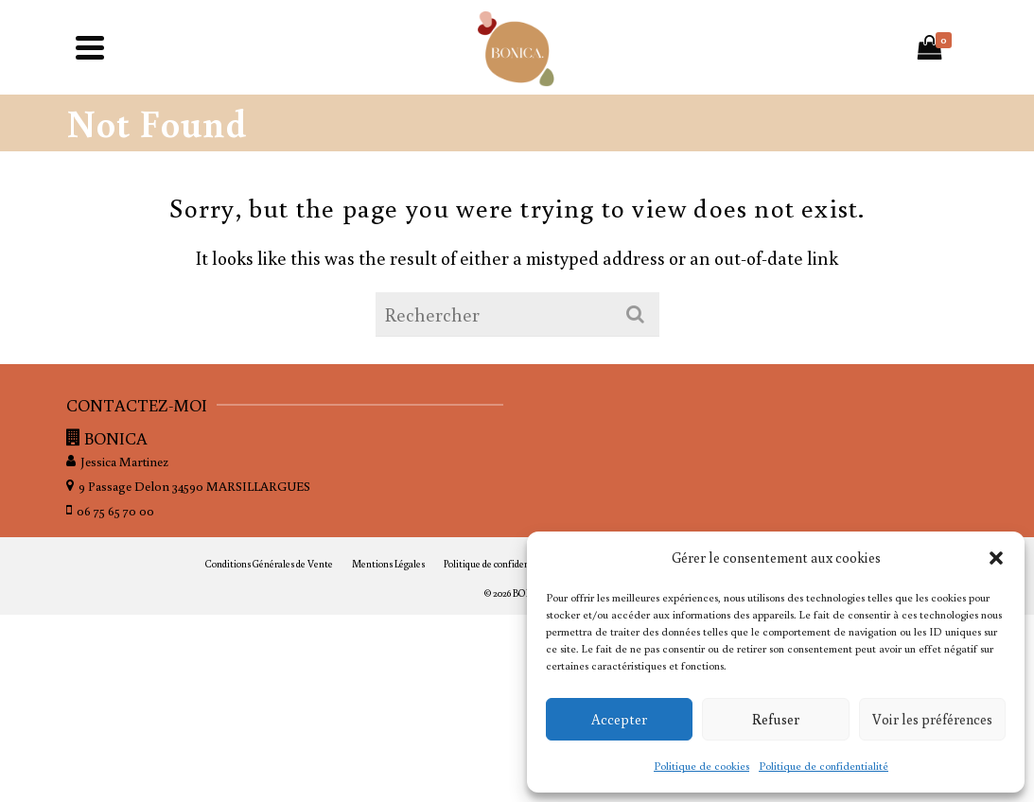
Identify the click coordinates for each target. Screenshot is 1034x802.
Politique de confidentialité (823, 765)
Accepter (619, 719)
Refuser (775, 719)
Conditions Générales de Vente (269, 563)
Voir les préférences (932, 719)
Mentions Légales (388, 563)
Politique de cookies (701, 765)
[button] (996, 558)
